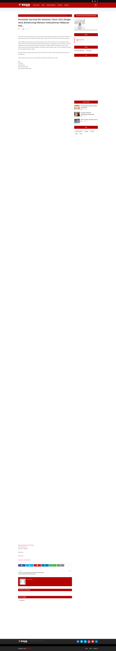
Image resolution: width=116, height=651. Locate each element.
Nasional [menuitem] (67, 5)
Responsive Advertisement (24, 560)
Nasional (92, 131)
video (81, 133)
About (90, 648)
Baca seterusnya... (23, 547)
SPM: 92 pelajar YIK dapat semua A (89, 119)
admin (20, 28)
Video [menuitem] (43, 5)
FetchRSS (31, 545)
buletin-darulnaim (78, 131)
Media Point (28, 648)
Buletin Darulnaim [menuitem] (51, 5)
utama (76, 133)
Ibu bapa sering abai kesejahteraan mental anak (87, 113)
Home (20, 15)
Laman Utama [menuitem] (36, 5)
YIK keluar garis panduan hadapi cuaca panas (89, 106)
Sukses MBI (88, 50)
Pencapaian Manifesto (79, 50)
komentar (86, 131)
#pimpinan (21, 555)
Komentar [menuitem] (60, 5)
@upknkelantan (80, 39)
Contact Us (95, 648)
